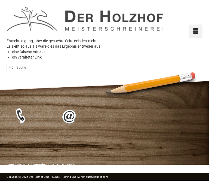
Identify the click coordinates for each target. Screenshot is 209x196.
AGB (56, 165)
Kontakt (69, 165)
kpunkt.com (100, 176)
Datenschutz (39, 165)
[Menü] (195, 31)
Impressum (16, 165)
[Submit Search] (11, 67)
